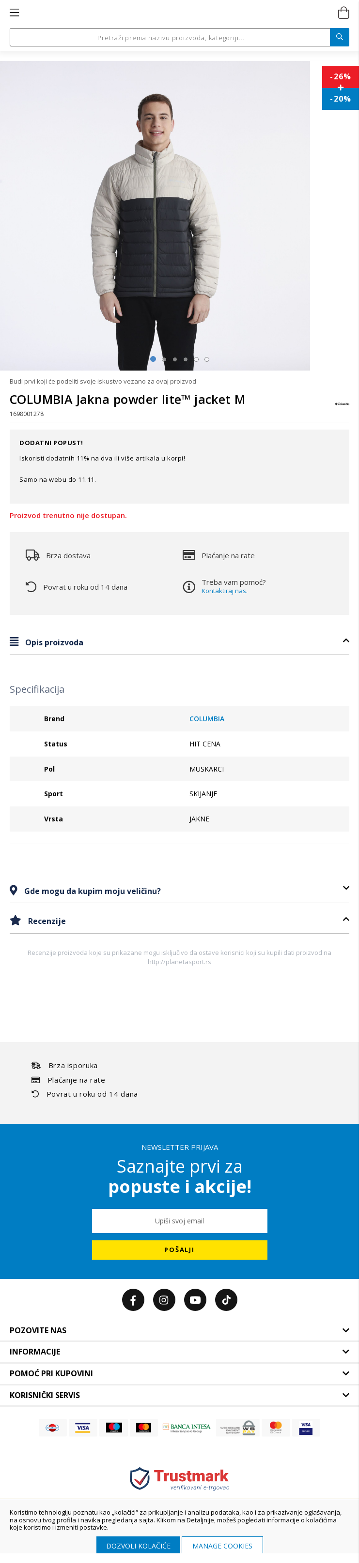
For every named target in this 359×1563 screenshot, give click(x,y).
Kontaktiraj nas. (225, 590)
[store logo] (178, 13)
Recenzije (46, 921)
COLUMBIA (206, 718)
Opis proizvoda (53, 642)
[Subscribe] (179, 1250)
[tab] (179, 642)
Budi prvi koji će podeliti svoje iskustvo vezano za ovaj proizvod (103, 381)
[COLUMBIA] (342, 408)
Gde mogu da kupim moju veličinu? (91, 891)
